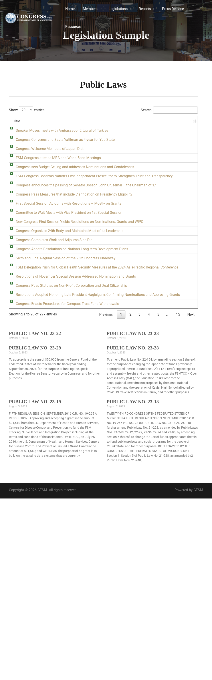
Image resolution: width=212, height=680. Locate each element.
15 (178, 496)
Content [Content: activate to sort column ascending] (101, 121)
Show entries (26, 110)
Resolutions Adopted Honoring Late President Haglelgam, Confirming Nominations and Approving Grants (46, 460)
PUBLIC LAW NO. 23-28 (133, 529)
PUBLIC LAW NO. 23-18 (133, 583)
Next (190, 496)
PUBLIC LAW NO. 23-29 (35, 529)
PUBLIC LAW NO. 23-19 (35, 583)
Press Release (168, 9)
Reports (141, 9)
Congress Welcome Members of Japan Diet (45, 170)
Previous (106, 496)
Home (69, 9)
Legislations (115, 9)
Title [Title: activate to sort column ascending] (16, 121)
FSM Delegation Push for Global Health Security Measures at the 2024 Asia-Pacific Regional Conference (48, 406)
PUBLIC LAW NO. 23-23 (133, 515)
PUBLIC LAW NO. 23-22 (35, 515)
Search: (169, 110)
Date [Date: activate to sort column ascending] (181, 121)
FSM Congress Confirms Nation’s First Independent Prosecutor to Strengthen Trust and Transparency (48, 234)
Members (88, 9)
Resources (73, 26)
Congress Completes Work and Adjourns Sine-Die (49, 347)
